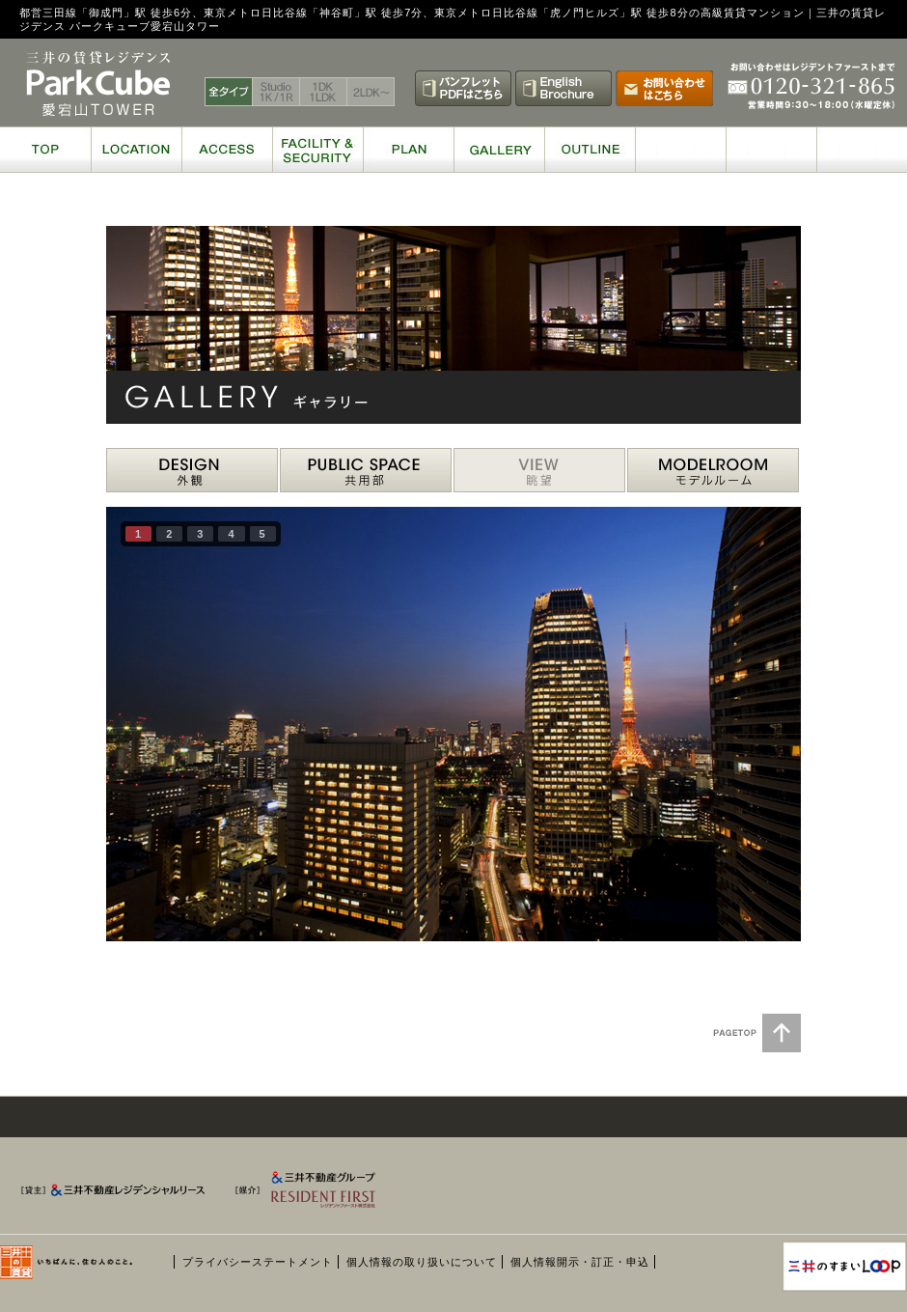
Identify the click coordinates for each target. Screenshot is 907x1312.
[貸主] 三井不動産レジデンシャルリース (121, 1194)
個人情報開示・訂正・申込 (579, 1262)
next (747, 720)
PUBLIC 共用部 (366, 470)
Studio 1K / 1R (276, 91)
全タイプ (229, 91)
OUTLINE (589, 149)
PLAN (408, 149)
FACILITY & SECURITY (317, 149)
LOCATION (136, 149)
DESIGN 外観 (192, 470)
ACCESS (226, 149)
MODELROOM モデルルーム (713, 470)
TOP (45, 149)
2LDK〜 (371, 91)
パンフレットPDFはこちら (463, 88)
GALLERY (499, 149)
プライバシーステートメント (257, 1262)
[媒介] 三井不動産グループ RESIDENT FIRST (331, 1194)
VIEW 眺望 (539, 470)
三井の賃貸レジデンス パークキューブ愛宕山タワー (98, 84)
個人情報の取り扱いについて (421, 1262)
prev (160, 720)
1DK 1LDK (323, 91)
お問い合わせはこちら (664, 88)
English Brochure (563, 88)
